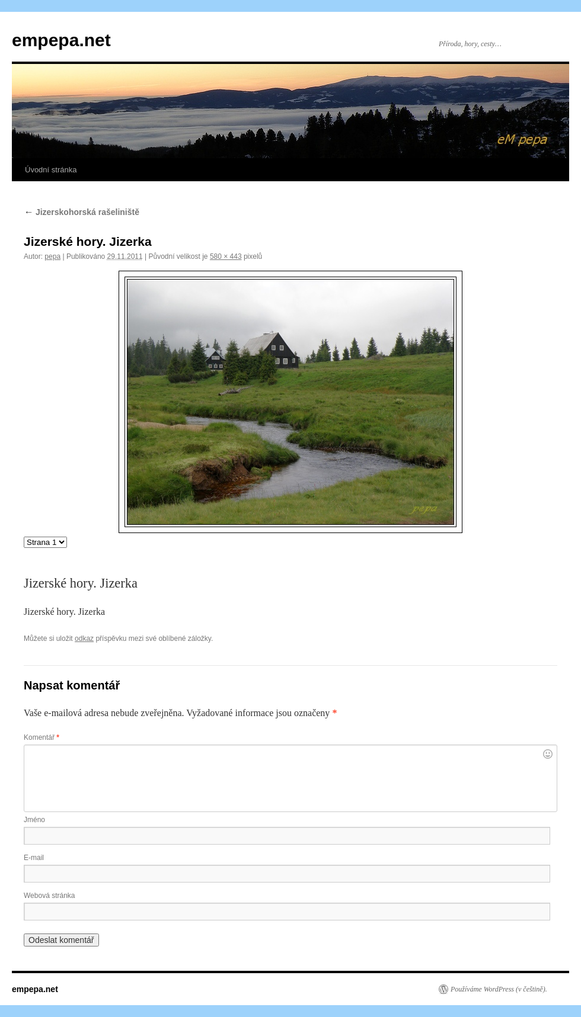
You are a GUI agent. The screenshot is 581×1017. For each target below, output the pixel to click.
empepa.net (61, 40)
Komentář (41, 737)
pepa (52, 256)
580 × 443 (226, 256)
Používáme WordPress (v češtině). (499, 989)
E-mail (34, 858)
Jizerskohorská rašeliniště (81, 212)
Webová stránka (49, 895)
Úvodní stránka (50, 169)
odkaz (84, 638)
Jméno (34, 820)
